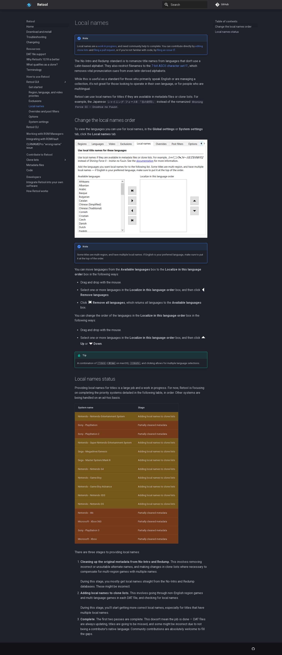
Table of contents (226, 21)
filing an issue (164, 50)
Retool (30, 21)
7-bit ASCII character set (168, 66)
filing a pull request (104, 50)
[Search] (184, 4)
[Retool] (29, 4)
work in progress (107, 46)
